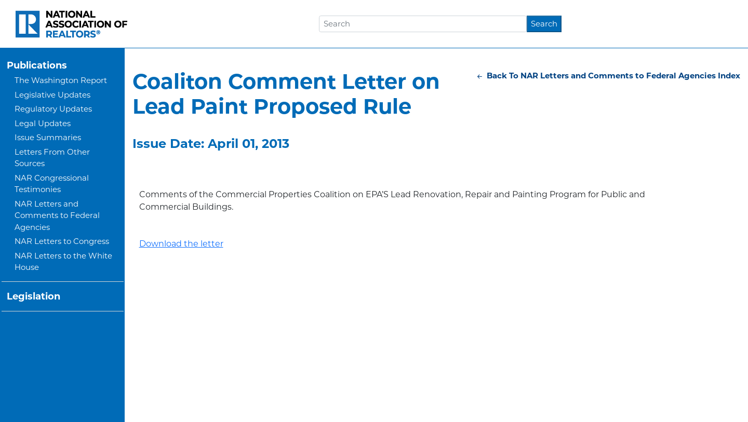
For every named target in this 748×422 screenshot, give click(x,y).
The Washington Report (61, 80)
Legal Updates (43, 123)
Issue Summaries (48, 137)
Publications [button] (37, 65)
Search (544, 24)
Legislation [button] (33, 296)
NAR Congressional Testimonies (52, 184)
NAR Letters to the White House (63, 262)
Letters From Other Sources (52, 158)
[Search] (423, 24)
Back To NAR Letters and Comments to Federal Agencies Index (607, 75)
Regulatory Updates (53, 109)
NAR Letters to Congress (62, 241)
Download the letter (181, 244)
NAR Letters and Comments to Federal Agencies (57, 215)
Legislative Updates (52, 95)
